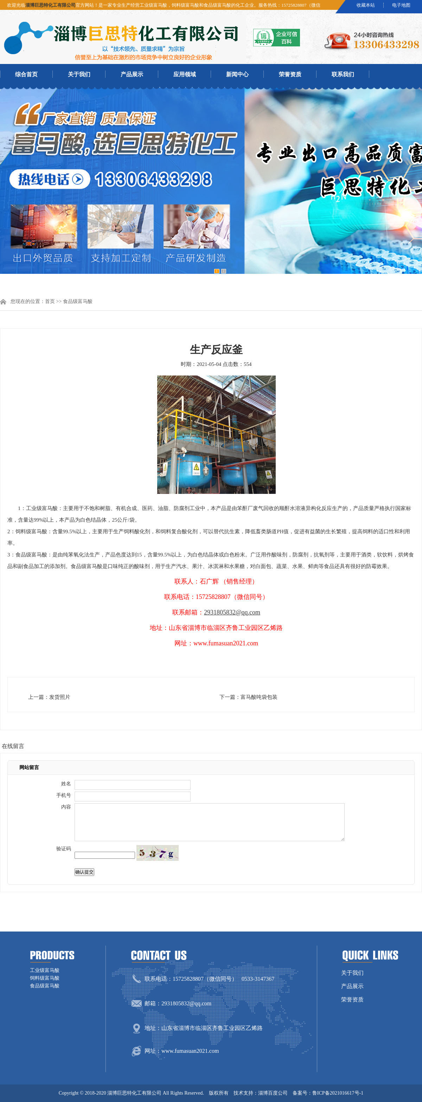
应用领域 (184, 74)
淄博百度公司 (273, 1093)
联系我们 (343, 74)
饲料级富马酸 (44, 978)
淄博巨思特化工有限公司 (50, 5)
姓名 (66, 783)
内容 (66, 807)
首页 (50, 301)
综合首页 (26, 74)
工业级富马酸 (44, 970)
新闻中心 (237, 74)
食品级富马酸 (77, 301)
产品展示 (132, 74)
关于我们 (79, 74)
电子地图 (401, 5)
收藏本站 (366, 5)
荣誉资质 (290, 74)
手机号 (63, 795)
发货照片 (59, 697)
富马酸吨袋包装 (259, 697)
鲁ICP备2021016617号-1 (337, 1093)
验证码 (63, 848)
